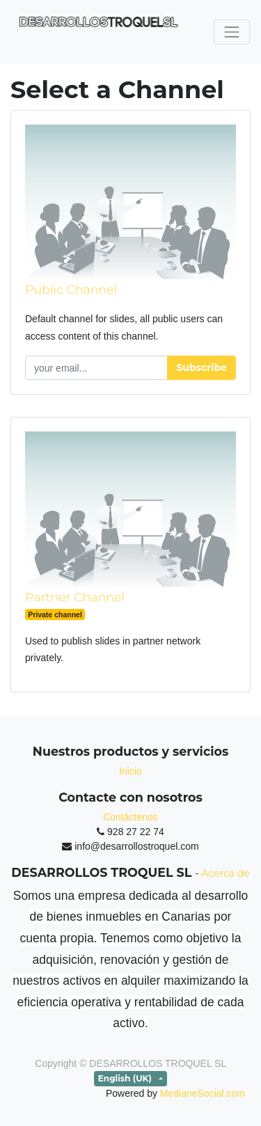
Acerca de (225, 873)
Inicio (130, 771)
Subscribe (201, 367)
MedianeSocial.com (202, 1093)
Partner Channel (75, 596)
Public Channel (71, 289)
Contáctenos (130, 817)
